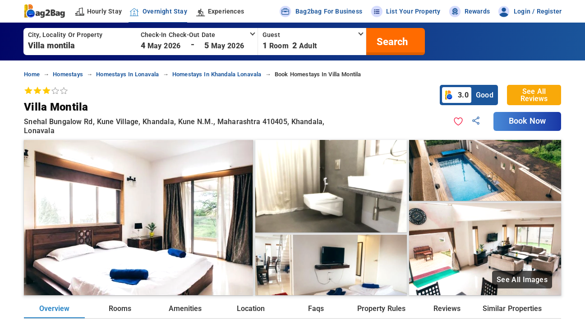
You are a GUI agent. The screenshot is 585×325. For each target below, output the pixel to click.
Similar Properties (512, 308)
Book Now (527, 120)
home (32, 74)
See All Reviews (534, 95)
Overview (54, 308)
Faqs (316, 308)
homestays (68, 74)
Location (251, 308)
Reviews (447, 308)
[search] (391, 41)
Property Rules (381, 308)
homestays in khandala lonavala (217, 74)
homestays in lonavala (127, 74)
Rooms (120, 308)
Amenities (185, 308)
